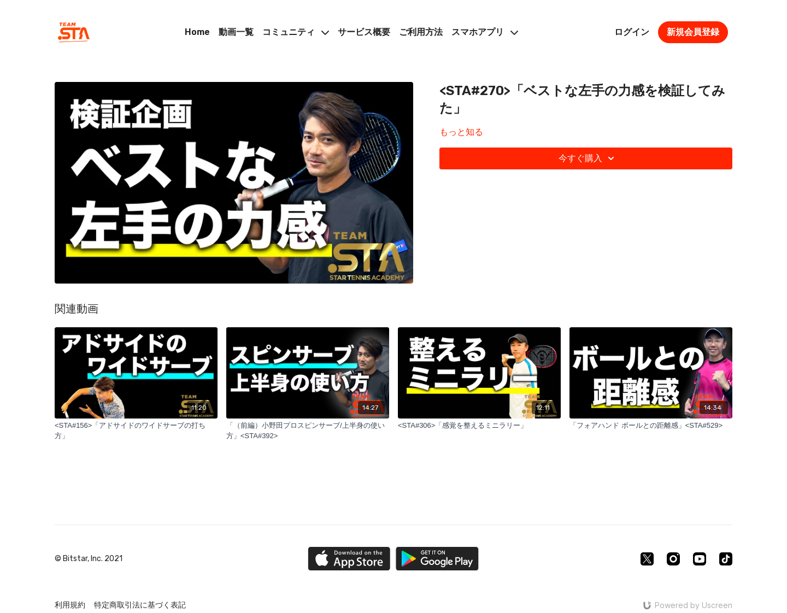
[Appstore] (349, 558)
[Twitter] (647, 558)
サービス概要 (364, 32)
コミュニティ (295, 32)
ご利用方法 (421, 32)
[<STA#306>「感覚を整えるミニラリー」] (479, 425)
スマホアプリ (484, 32)
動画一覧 (236, 32)
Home (197, 32)
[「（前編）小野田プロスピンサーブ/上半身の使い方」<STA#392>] (307, 430)
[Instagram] (673, 558)
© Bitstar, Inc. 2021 (88, 559)
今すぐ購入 (588, 158)
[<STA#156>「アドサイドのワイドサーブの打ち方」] (136, 430)
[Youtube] (699, 558)
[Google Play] (437, 558)
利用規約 (70, 605)
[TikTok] (725, 558)
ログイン (631, 32)
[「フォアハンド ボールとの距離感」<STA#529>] (650, 425)
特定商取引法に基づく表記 (140, 605)
